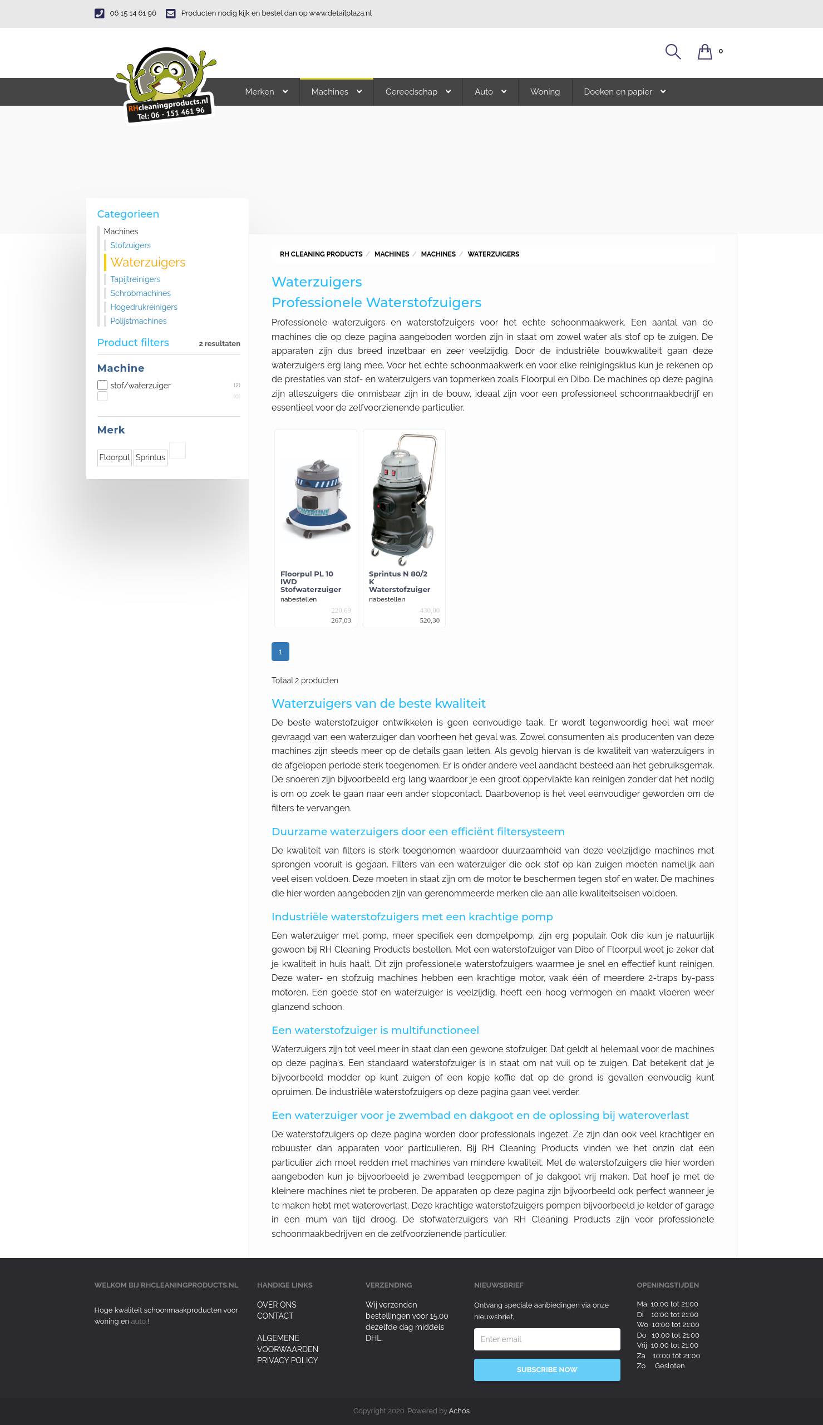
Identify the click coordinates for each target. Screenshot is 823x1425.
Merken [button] (266, 92)
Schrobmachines (141, 293)
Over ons (277, 1304)
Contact (275, 1315)
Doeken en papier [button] (625, 92)
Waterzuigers (493, 254)
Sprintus (150, 457)
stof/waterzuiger (169, 385)
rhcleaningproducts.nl (189, 1285)
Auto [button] (490, 92)
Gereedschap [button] (418, 92)
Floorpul (115, 457)
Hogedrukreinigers (144, 307)
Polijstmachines (139, 321)
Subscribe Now (547, 1369)
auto (139, 1321)
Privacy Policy (287, 1360)
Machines (391, 254)
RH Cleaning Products (321, 254)
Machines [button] (337, 92)
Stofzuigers (131, 245)
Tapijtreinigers (136, 279)
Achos (459, 1411)
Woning (545, 92)
